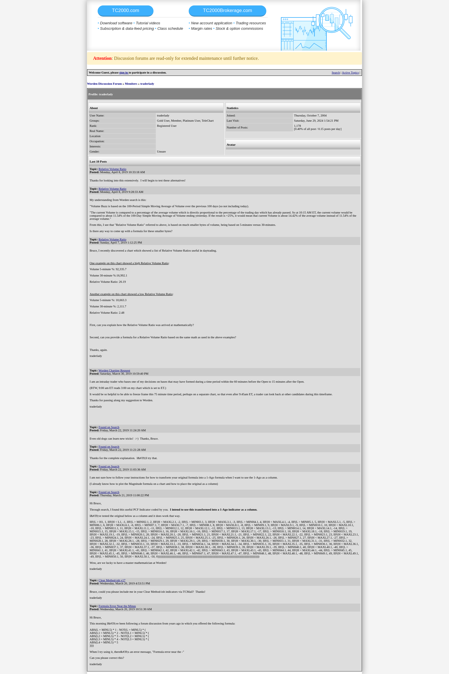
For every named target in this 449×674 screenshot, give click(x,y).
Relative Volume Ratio (112, 169)
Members (131, 83)
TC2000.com (125, 10)
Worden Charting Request (114, 370)
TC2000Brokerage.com (227, 10)
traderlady (147, 83)
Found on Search (109, 427)
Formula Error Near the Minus (117, 606)
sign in (124, 72)
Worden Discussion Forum (104, 83)
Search (336, 72)
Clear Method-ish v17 (112, 580)
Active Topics (350, 72)
